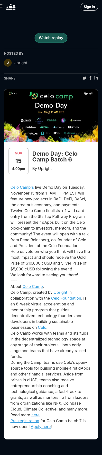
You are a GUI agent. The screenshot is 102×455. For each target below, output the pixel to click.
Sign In (89, 7)
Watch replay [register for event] (51, 37)
